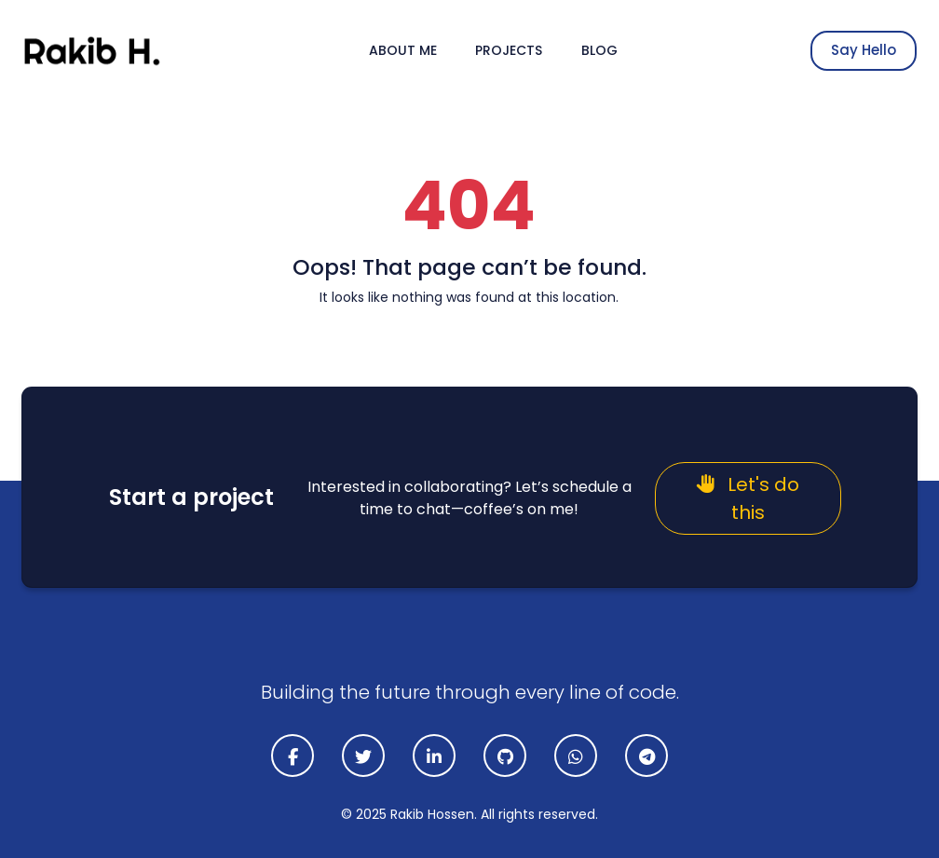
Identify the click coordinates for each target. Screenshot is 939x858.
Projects (508, 50)
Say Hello (863, 50)
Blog (599, 50)
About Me (403, 50)
